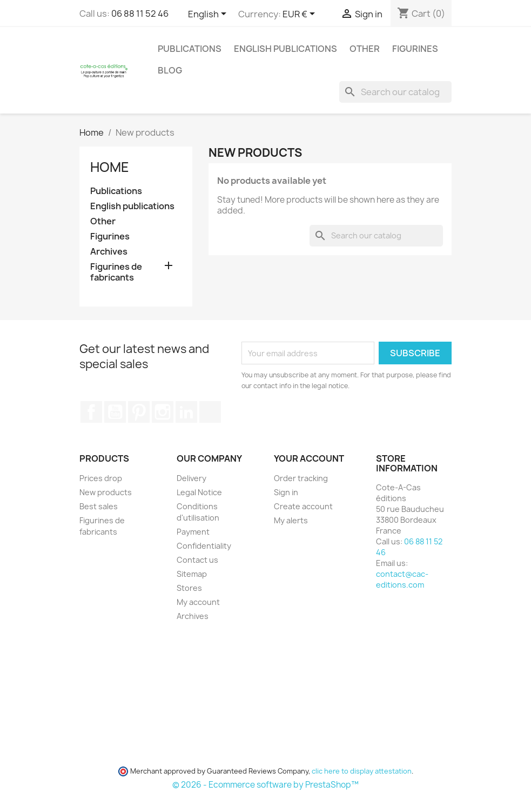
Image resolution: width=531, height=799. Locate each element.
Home (109, 167)
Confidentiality (204, 546)
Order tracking (301, 478)
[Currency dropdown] (301, 14)
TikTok (210, 412)
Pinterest (139, 412)
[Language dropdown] (209, 14)
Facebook (91, 412)
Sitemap (192, 574)
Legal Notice (199, 492)
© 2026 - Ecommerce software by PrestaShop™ (265, 784)
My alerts (291, 520)
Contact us (197, 560)
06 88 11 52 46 (140, 13)
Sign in (286, 492)
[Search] (395, 92)
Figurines (415, 49)
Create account (303, 506)
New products (105, 492)
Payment (193, 532)
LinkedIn (186, 412)
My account (198, 602)
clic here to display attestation (362, 771)
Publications (189, 49)
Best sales (98, 506)
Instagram (162, 412)
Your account (309, 458)
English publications (285, 49)
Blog (170, 70)
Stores (189, 588)
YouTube (115, 412)
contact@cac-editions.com (402, 579)
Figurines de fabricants (116, 272)
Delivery (191, 478)
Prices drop (100, 478)
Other (364, 49)
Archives (108, 251)
